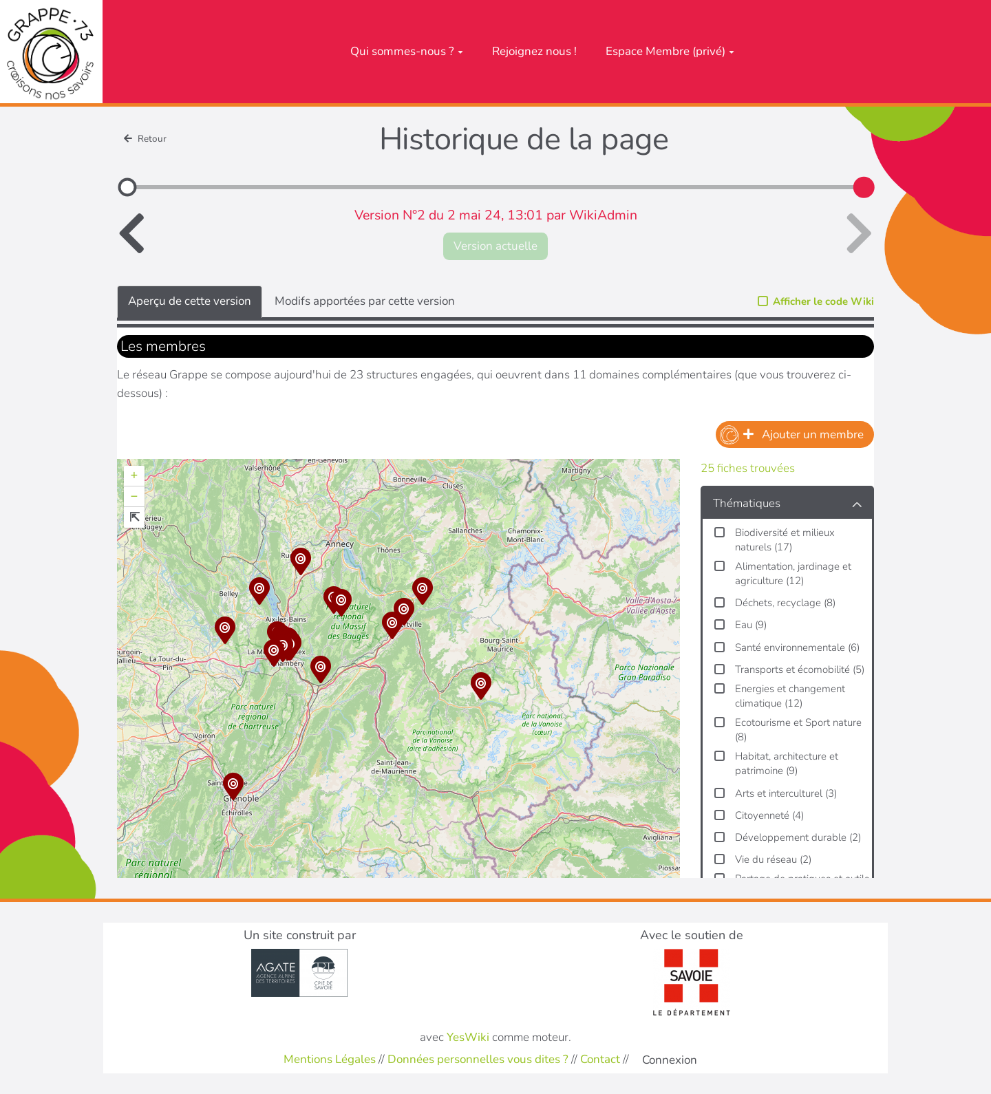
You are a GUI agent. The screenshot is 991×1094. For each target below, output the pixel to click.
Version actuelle (495, 246)
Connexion (669, 1060)
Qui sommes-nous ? (406, 51)
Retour (145, 138)
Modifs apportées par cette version (365, 301)
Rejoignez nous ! (534, 51)
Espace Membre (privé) (670, 51)
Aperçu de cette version (189, 301)
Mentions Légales (330, 1059)
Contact (600, 1059)
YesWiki (468, 1037)
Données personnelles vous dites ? (477, 1059)
